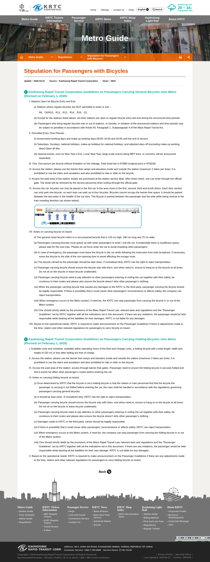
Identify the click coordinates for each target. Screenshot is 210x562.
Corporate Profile (177, 511)
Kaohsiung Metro (39, 7)
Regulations (65, 57)
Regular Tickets (152, 528)
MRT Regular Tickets (50, 515)
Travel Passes (51, 526)
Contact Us (118, 10)
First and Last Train (154, 521)
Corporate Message (178, 521)
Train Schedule (27, 515)
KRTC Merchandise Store (129, 515)
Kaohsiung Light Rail (152, 19)
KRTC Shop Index (127, 19)
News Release (101, 511)
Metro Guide (30, 19)
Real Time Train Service (102, 516)
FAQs (131, 10)
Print (180, 57)
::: (89, 10)
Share (188, 57)
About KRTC (177, 19)
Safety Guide (25, 518)
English (143, 9)
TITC (170, 525)
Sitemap (105, 10)
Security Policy (183, 554)
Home (93, 10)
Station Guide (26, 511)
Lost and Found (77, 515)
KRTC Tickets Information (54, 19)
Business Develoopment (175, 516)
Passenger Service (79, 19)
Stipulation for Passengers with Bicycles (103, 57)
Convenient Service (79, 518)
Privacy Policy (165, 554)
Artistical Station (102, 521)
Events (97, 525)
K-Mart (47, 530)
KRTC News (103, 19)
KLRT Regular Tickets (51, 521)
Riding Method (151, 517)
